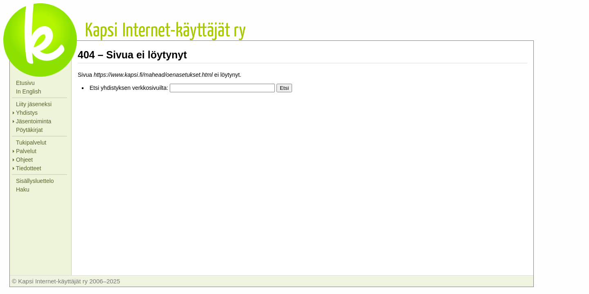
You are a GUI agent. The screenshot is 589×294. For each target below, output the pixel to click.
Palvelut (26, 151)
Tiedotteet (28, 168)
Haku (22, 189)
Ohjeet (24, 159)
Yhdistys (27, 112)
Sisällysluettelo (35, 181)
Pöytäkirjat (29, 130)
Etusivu (25, 83)
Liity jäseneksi (34, 104)
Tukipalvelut (31, 142)
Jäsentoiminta (33, 121)
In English (28, 91)
